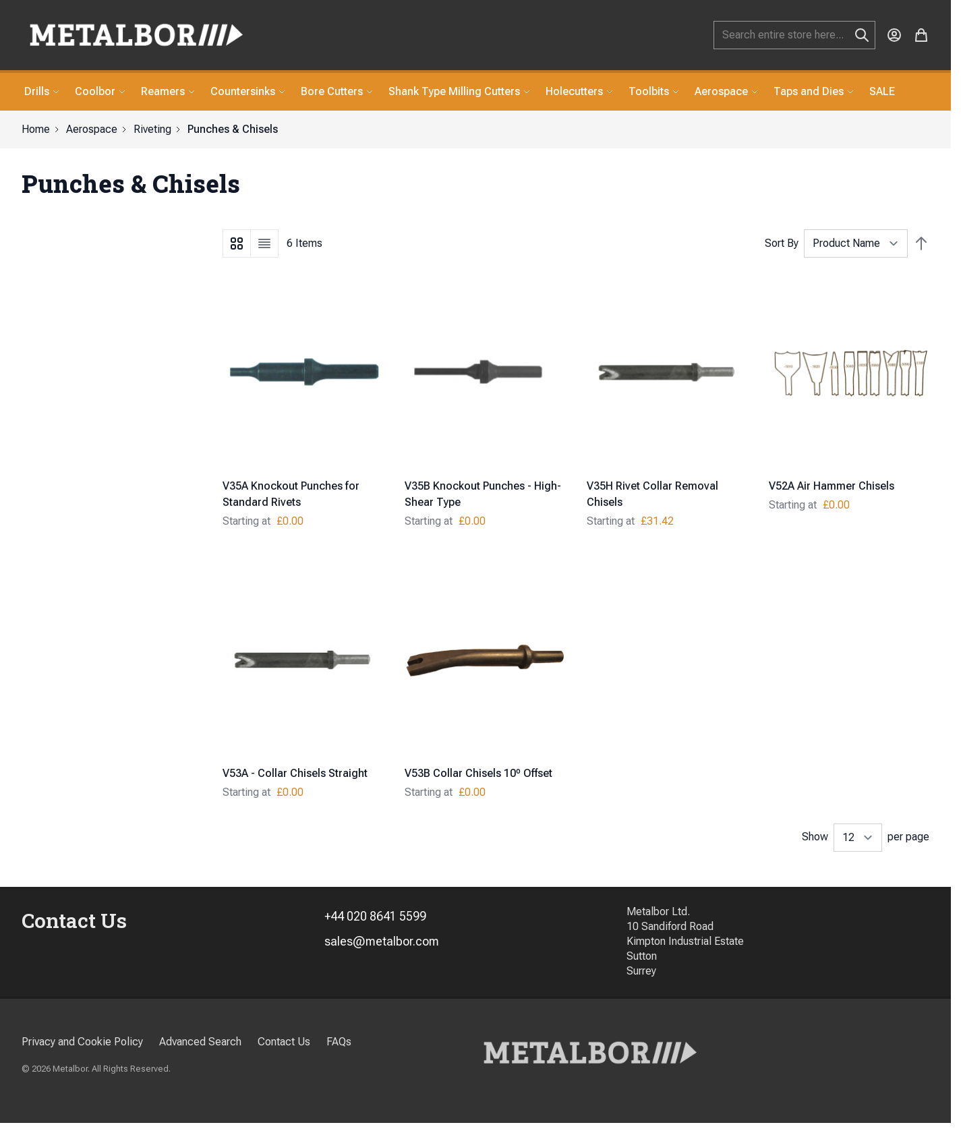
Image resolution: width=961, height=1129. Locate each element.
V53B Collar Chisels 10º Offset (478, 773)
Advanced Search (200, 1041)
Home (36, 129)
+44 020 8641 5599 (375, 916)
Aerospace (91, 129)
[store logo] (136, 35)
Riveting (152, 129)
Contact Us (284, 1041)
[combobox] (794, 35)
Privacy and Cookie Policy (82, 1041)
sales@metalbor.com (381, 941)
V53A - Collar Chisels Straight (295, 773)
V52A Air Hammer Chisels (831, 486)
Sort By (781, 243)
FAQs (338, 1041)
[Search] (862, 35)
